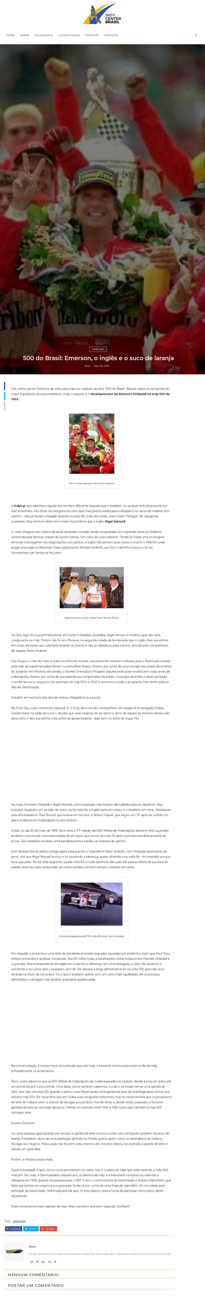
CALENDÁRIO (43, 35)
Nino (87, 810)
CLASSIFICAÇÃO (69, 35)
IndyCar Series (162, 1105)
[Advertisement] (171, 893)
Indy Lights (159, 1092)
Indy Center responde (169, 1085)
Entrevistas (159, 1071)
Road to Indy (161, 1132)
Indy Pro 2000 (162, 1098)
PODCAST (92, 35)
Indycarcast (160, 1112)
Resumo (157, 1125)
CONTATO (111, 35)
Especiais (98, 792)
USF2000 (158, 1139)
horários (157, 1146)
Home (10, 35)
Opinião (156, 1119)
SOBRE (25, 35)
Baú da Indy (160, 1065)
